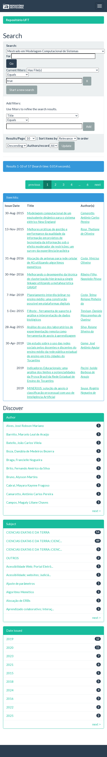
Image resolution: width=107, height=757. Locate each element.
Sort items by (48, 138)
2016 (9, 698)
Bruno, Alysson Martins (22, 477)
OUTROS (12, 558)
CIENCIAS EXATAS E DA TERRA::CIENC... (34, 541)
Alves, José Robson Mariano (25, 425)
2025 (9, 715)
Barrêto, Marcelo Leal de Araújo (27, 434)
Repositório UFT (17, 20)
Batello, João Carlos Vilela (23, 443)
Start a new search (21, 90)
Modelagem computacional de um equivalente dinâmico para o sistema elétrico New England (51, 217)
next (98, 184)
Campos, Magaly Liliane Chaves (27, 502)
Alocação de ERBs (18, 600)
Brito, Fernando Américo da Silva (28, 468)
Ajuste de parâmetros (20, 583)
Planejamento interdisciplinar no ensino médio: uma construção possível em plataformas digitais (48, 299)
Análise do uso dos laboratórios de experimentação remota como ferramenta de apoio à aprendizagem (51, 331)
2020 (9, 647)
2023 (9, 656)
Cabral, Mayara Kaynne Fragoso (27, 485)
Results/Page (15, 138)
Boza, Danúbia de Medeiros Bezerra (30, 451)
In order (82, 138)
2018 (9, 681)
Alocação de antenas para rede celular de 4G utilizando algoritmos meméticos (52, 262)
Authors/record (38, 145)
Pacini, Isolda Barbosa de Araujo (89, 372)
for (8, 56)
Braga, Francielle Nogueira (24, 460)
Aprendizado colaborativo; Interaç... (30, 609)
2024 (9, 690)
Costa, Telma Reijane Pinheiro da (91, 299)
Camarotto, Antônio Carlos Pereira (90, 217)
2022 (9, 707)
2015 (9, 673)
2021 (9, 664)
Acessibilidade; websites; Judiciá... (28, 575)
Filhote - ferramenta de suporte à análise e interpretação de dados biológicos (49, 315)
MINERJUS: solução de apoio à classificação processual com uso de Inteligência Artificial (50, 392)
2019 (9, 639)
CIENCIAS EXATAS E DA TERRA (27, 532)
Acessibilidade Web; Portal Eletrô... (29, 566)
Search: (11, 45)
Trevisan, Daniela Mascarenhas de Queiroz (91, 315)
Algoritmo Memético (20, 592)
